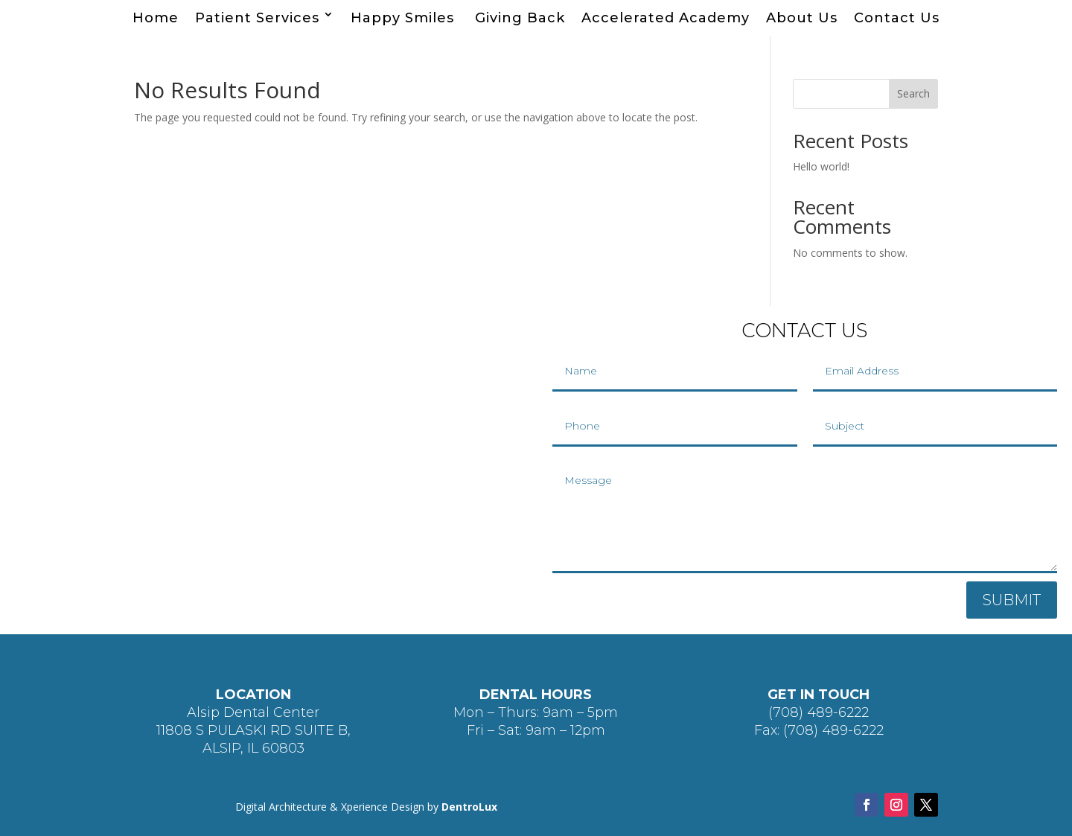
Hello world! (821, 166)
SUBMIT (1012, 600)
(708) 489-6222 (818, 712)
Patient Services (257, 18)
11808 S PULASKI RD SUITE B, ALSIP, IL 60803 (253, 739)
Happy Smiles (405, 18)
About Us (802, 18)
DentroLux (469, 807)
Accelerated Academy (665, 18)
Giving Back (520, 18)
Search (913, 93)
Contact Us (896, 18)
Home (156, 18)
